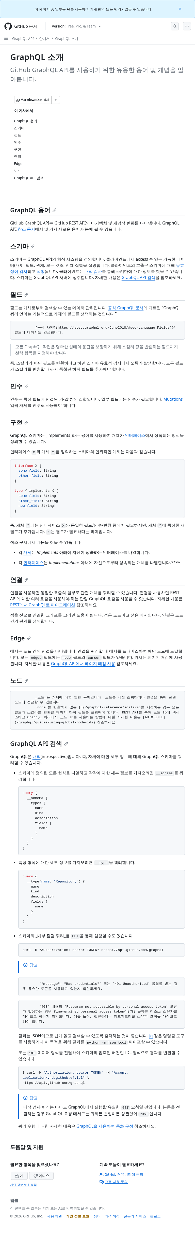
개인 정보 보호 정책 (23, 1185)
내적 (36, 756)
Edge (20, 638)
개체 (27, 552)
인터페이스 (135, 435)
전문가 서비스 (135, 1216)
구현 (19, 422)
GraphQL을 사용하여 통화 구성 (104, 1126)
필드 (19, 294)
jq (151, 1035)
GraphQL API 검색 (138, 277)
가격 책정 (112, 1216)
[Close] (180, 8)
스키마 (22, 246)
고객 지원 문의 (114, 1181)
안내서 (44, 38)
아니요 (41, 1175)
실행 (41, 271)
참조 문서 (26, 229)
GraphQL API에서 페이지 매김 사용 (83, 663)
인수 (19, 386)
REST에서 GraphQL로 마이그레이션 (42, 605)
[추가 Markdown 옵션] (55, 100)
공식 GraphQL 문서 (125, 308)
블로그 (155, 1216)
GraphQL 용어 (33, 210)
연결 (19, 579)
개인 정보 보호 (77, 1216)
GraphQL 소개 (66, 38)
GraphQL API (23, 38)
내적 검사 (93, 271)
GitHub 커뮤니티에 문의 (121, 1174)
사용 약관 (54, 1216)
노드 (19, 680)
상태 (97, 1216)
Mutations (173, 399)
